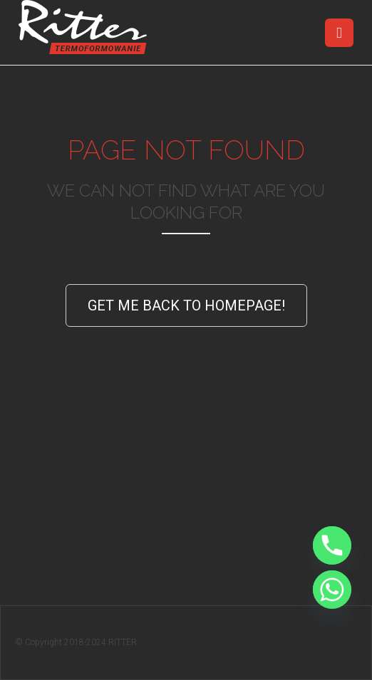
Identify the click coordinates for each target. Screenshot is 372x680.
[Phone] (332, 545)
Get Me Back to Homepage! (186, 305)
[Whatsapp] (332, 589)
